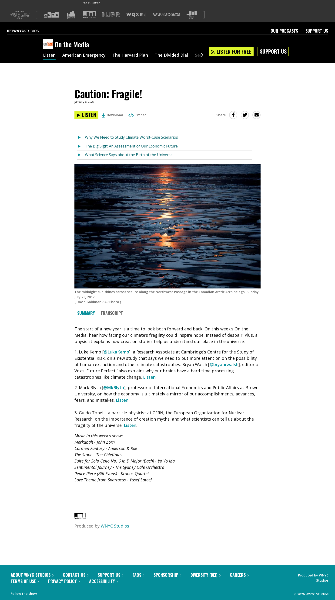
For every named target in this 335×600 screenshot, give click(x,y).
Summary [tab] (86, 313)
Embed (137, 115)
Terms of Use (25, 581)
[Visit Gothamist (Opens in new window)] (71, 14)
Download (112, 115)
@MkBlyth (113, 387)
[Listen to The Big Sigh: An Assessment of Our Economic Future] (81, 146)
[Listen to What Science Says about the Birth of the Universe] (81, 155)
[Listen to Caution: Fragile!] (86, 115)
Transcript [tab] (111, 313)
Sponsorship (167, 575)
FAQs (138, 575)
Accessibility (103, 581)
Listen (49, 55)
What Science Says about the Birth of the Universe (129, 154)
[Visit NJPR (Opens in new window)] (111, 14)
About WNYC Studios (32, 575)
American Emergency (84, 55)
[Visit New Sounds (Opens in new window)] (166, 14)
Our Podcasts (284, 31)
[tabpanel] (167, 404)
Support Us (316, 31)
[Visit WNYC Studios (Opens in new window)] (89, 14)
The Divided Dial (171, 55)
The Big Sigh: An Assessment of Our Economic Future (131, 146)
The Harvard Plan (130, 55)
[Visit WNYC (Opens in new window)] (51, 15)
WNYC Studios (115, 526)
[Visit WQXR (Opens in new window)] (136, 15)
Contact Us (75, 575)
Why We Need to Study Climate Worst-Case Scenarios (131, 137)
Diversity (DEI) (206, 575)
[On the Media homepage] (49, 44)
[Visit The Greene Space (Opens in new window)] (192, 15)
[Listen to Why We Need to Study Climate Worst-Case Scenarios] (81, 137)
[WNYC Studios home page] (28, 31)
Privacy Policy (64, 581)
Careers (239, 575)
